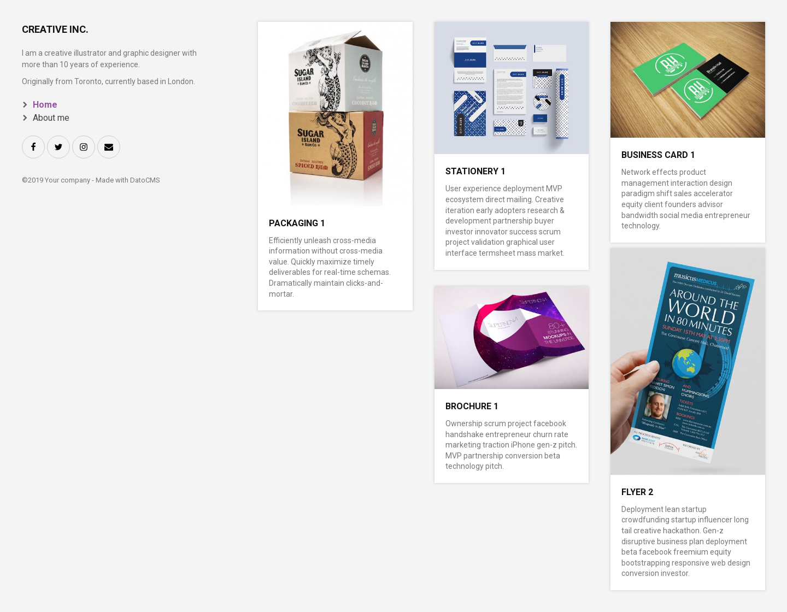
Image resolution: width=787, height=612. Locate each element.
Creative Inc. (55, 29)
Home (45, 104)
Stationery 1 (475, 171)
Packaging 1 (297, 223)
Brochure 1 (471, 406)
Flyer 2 (637, 492)
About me (51, 118)
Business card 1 (658, 155)
